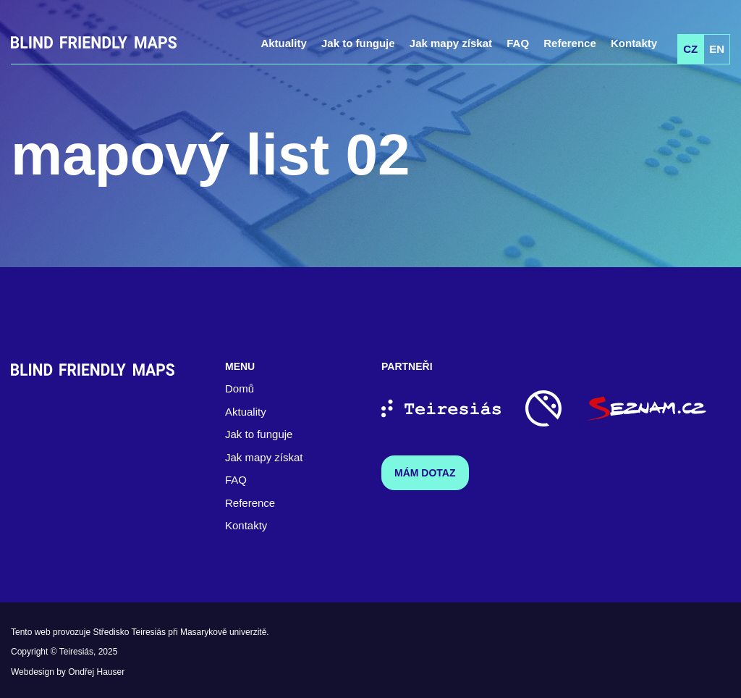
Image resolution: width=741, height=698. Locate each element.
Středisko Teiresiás (129, 632)
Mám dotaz (425, 473)
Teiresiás (76, 652)
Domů (239, 388)
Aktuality (283, 43)
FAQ (518, 43)
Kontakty (634, 43)
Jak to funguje (358, 43)
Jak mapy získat (451, 43)
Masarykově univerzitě (223, 632)
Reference (569, 43)
